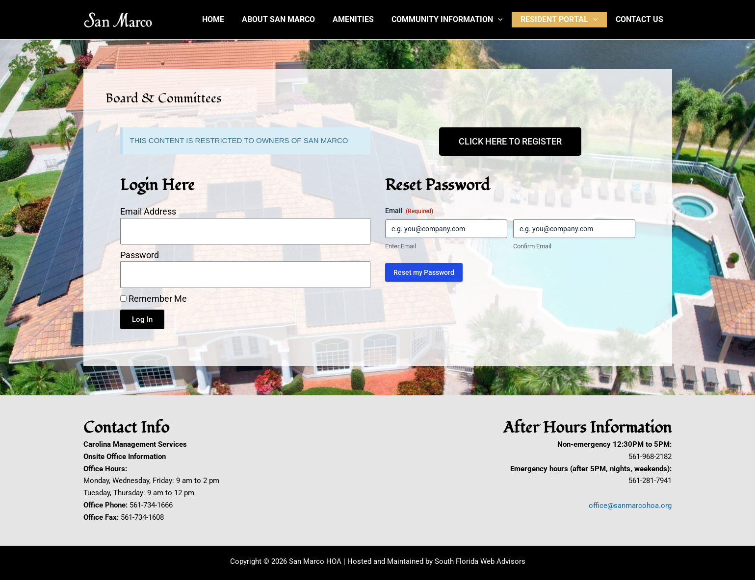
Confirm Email (532, 246)
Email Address (148, 211)
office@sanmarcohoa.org (630, 505)
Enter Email (400, 246)
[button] (503, 19)
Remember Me (153, 298)
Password (139, 255)
